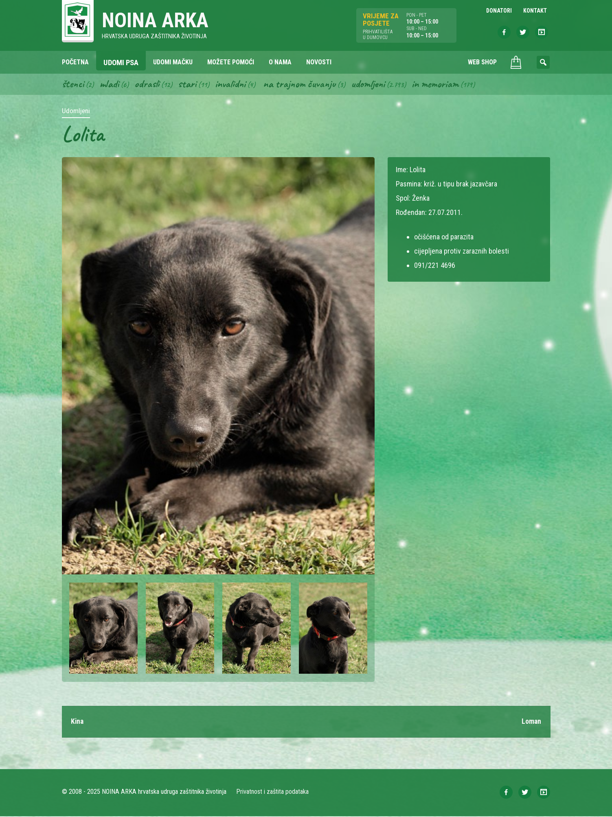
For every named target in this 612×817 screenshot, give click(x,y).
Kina (77, 722)
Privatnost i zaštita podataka (272, 792)
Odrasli (148, 85)
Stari (189, 85)
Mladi (110, 85)
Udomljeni (372, 85)
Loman (531, 722)
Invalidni (232, 85)
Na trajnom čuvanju (302, 85)
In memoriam (440, 85)
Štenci (73, 85)
